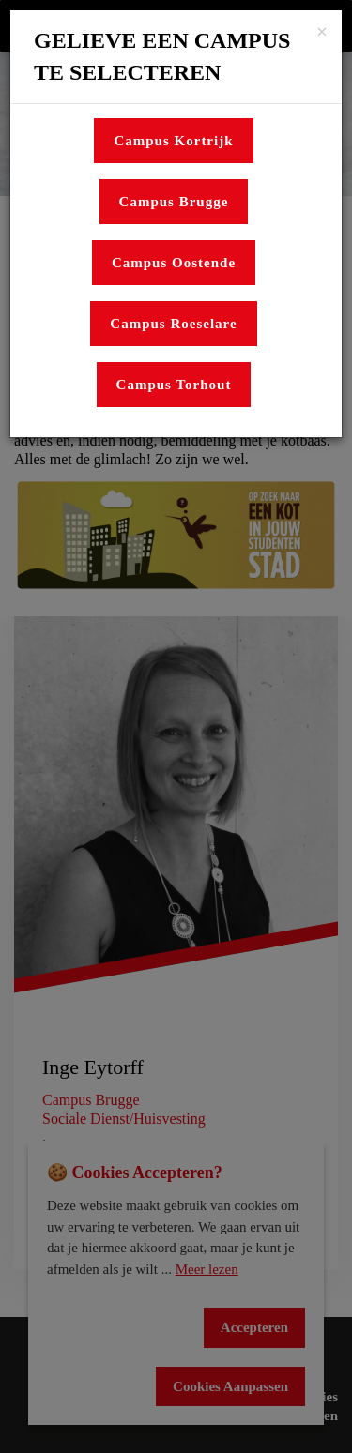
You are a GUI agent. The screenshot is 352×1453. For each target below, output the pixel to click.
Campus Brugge (174, 201)
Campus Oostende (174, 262)
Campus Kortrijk (173, 140)
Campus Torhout (174, 384)
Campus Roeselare (173, 323)
